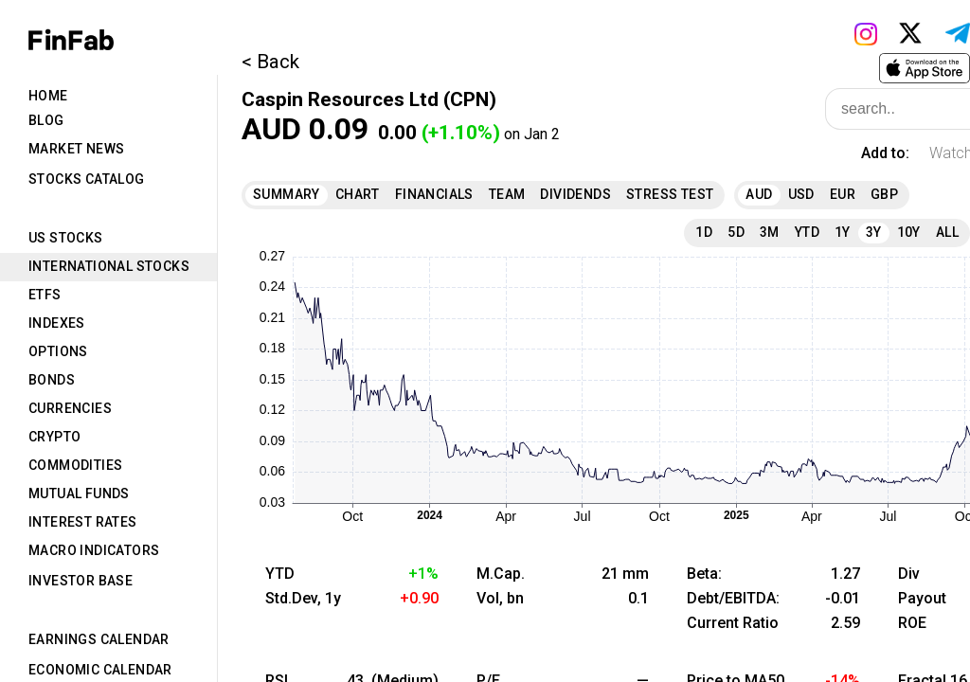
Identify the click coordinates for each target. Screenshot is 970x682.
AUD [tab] (758, 194)
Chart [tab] (357, 194)
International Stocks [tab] (108, 266)
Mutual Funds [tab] (79, 493)
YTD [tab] (807, 232)
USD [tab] (801, 194)
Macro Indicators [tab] (93, 550)
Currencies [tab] (70, 408)
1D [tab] (703, 232)
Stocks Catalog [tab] (86, 179)
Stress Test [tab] (669, 194)
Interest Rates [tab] (82, 521)
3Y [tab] (874, 232)
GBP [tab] (884, 194)
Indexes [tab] (56, 323)
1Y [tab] (843, 232)
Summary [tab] (286, 194)
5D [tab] (736, 232)
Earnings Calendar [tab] (99, 639)
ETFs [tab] (45, 294)
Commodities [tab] (75, 465)
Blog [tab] (46, 120)
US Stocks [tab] (65, 237)
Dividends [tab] (575, 194)
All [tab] (947, 232)
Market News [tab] (76, 148)
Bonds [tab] (51, 379)
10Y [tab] (909, 232)
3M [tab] (770, 232)
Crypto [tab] (54, 436)
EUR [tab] (842, 194)
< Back (270, 61)
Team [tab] (507, 194)
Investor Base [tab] (80, 580)
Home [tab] (48, 95)
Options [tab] (58, 351)
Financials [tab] (434, 194)
